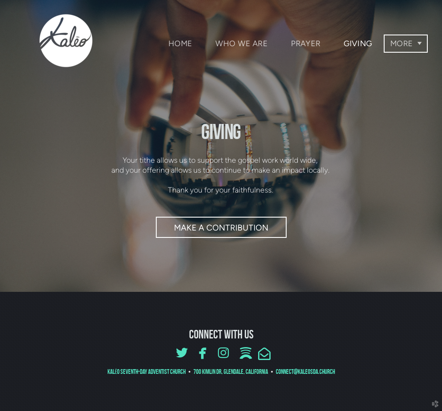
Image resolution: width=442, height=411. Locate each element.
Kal (146, 371)
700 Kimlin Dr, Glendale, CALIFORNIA (231, 371)
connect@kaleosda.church (305, 371)
